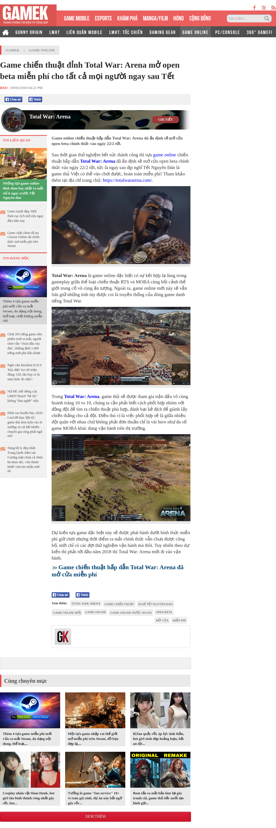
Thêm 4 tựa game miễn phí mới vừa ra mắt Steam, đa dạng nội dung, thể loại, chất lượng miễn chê (22, 311)
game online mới (67, 612)
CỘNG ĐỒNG (200, 18)
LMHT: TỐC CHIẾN (126, 32)
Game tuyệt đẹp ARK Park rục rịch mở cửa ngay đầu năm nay (25, 216)
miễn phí (179, 620)
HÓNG (178, 18)
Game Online (42, 50)
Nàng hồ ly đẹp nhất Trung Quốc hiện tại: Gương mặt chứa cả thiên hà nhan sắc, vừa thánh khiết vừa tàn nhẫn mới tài (25, 459)
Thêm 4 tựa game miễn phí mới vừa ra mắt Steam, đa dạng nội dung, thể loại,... (27, 739)
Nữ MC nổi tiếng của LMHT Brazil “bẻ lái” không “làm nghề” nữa (22, 396)
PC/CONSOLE (227, 32)
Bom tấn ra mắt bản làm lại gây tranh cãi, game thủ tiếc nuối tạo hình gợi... (158, 798)
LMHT (54, 32)
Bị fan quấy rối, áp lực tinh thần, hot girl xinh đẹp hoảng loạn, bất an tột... (158, 739)
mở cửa (162, 620)
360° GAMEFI (259, 32)
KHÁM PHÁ (127, 18)
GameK (13, 50)
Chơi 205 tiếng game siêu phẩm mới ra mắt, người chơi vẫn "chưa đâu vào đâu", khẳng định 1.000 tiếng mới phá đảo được (24, 343)
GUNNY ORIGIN (29, 32)
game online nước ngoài (131, 612)
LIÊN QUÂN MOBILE (85, 32)
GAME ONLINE (195, 32)
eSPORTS (103, 18)
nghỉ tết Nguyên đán (155, 604)
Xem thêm (95, 816)
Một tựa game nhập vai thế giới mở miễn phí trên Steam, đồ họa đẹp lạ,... (93, 739)
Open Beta (164, 612)
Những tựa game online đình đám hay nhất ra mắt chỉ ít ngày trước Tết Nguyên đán (23, 190)
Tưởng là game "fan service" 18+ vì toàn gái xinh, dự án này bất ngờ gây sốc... (95, 798)
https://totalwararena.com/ (127, 180)
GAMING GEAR (163, 32)
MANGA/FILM (155, 18)
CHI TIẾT (165, 120)
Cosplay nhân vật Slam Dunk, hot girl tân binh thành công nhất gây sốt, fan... (29, 798)
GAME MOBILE (76, 18)
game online (164, 154)
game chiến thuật (119, 604)
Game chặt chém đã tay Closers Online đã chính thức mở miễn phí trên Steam (23, 239)
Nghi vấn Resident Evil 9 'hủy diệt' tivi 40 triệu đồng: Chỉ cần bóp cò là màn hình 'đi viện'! (24, 372)
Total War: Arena (50, 117)
